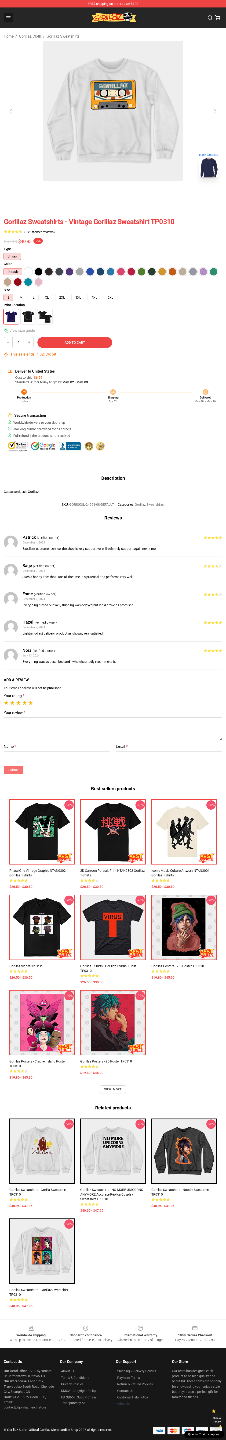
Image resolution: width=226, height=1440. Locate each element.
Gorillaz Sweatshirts (63, 36)
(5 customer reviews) (39, 232)
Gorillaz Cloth (30, 36)
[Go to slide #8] (198, 191)
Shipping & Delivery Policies (136, 1371)
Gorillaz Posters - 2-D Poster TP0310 (177, 966)
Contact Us (125, 1391)
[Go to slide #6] (149, 191)
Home (9, 36)
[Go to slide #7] (174, 191)
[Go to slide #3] (76, 191)
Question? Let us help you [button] (204, 1434)
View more (113, 1089)
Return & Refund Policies (135, 1384)
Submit (13, 770)
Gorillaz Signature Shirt (26, 966)
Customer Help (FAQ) (132, 1397)
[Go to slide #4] (101, 191)
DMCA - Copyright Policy (78, 1391)
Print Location (14, 305)
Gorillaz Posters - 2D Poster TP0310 (106, 1061)
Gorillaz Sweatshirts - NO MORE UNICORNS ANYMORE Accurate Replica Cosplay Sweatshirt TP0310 (111, 1194)
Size (7, 290)
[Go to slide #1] (28, 191)
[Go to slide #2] (52, 191)
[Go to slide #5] (125, 191)
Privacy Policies (72, 1384)
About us (67, 1371)
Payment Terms (128, 1378)
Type (7, 249)
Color (8, 264)
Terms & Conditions (75, 1378)
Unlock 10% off (217, 1420)
